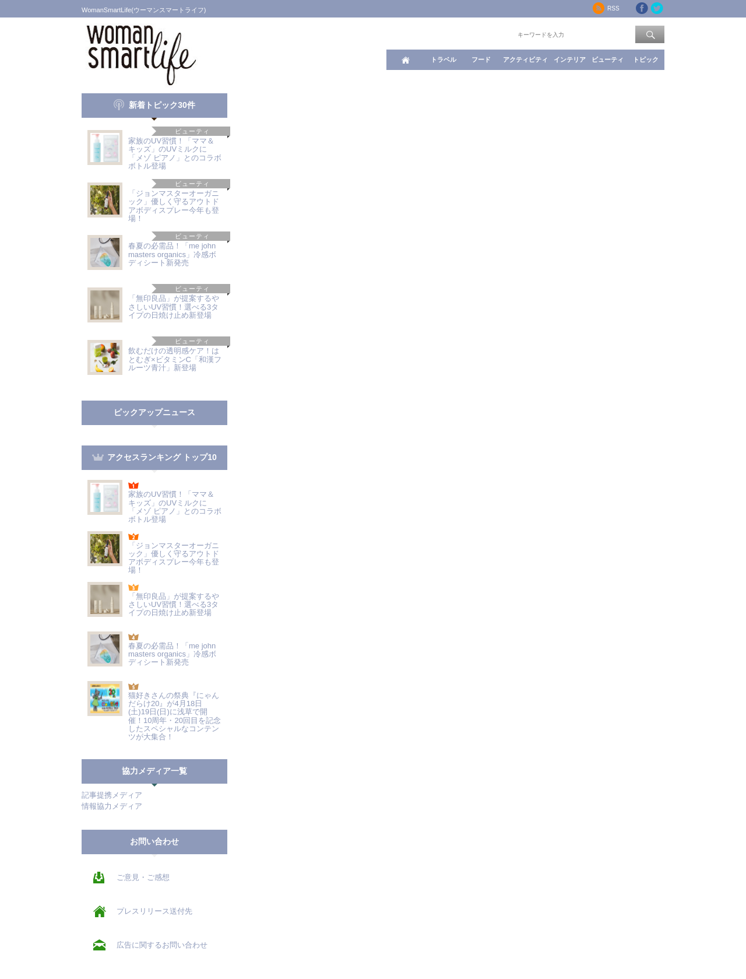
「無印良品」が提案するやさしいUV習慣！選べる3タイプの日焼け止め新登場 (173, 307)
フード (481, 59)
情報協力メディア (112, 806)
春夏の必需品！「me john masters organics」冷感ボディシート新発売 (172, 254)
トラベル (443, 59)
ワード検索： (496, 33)
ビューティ (608, 59)
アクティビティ (525, 59)
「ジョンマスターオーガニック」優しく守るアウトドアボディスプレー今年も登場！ (173, 206)
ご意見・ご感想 (143, 877)
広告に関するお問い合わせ (162, 945)
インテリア (570, 59)
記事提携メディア (112, 795)
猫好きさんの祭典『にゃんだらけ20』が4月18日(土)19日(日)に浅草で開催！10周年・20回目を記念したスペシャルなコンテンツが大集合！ (174, 716)
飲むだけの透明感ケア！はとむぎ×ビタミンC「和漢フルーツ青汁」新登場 (174, 359)
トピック (646, 59)
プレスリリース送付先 (154, 911)
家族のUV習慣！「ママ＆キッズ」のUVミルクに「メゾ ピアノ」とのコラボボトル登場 (174, 153)
